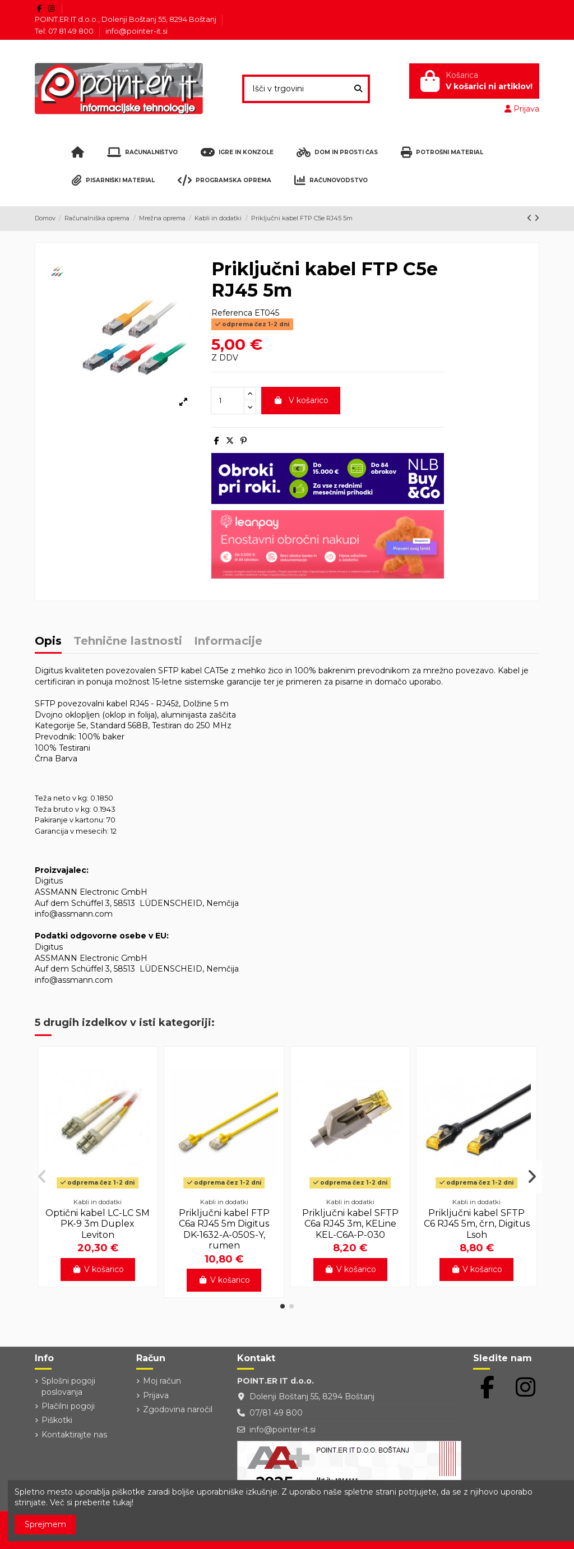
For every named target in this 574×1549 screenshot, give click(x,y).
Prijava (156, 1395)
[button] (282, 1306)
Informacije (228, 642)
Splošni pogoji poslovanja (68, 1386)
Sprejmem (45, 1524)
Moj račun (162, 1381)
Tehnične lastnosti (127, 642)
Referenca (231, 313)
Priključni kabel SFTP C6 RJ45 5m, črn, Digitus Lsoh (477, 1224)
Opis (48, 642)
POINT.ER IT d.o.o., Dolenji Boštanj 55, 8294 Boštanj (126, 19)
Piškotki (56, 1420)
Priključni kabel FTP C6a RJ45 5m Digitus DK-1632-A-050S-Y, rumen (224, 1229)
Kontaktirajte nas (74, 1435)
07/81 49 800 (276, 1413)
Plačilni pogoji (68, 1406)
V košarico (301, 400)
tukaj (122, 1502)
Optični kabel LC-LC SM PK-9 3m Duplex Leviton (97, 1224)
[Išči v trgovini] (358, 89)
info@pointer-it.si (136, 30)
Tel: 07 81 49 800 (65, 30)
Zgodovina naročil (177, 1409)
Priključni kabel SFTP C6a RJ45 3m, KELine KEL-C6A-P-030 (350, 1224)
